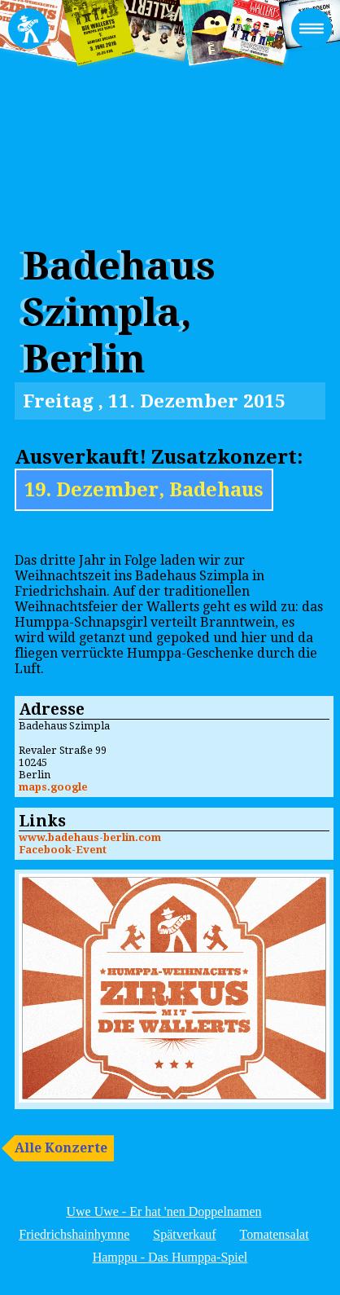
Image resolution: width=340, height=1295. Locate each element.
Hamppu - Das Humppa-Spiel (170, 1257)
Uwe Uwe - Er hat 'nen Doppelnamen (163, 1211)
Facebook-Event (63, 850)
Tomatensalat (274, 1234)
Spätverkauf (184, 1234)
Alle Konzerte (61, 1148)
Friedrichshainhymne (74, 1234)
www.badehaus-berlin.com (90, 837)
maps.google (53, 787)
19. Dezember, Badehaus (144, 489)
